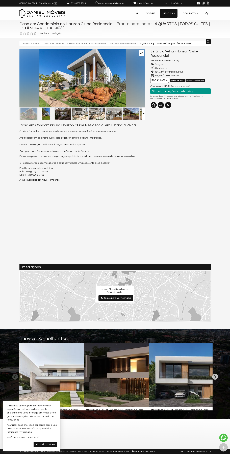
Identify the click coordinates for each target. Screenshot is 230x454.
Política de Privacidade (144, 451)
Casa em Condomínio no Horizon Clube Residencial (67, 24)
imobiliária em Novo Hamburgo (43, 180)
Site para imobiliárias (189, 451)
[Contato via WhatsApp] (223, 438)
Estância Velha (162, 51)
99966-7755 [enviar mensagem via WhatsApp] (78, 3)
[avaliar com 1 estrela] (21, 33)
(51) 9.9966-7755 (180, 149)
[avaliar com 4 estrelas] (31, 33)
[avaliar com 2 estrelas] (24, 33)
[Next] (215, 377)
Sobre (150, 13)
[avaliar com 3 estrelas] (28, 33)
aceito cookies (45, 444)
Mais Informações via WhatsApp (173, 91)
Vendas (169, 13)
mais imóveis (180, 159)
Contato (190, 13)
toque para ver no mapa (116, 298)
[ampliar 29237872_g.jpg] (72, 78)
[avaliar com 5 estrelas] (35, 33)
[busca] (207, 13)
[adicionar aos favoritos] (77, 405)
